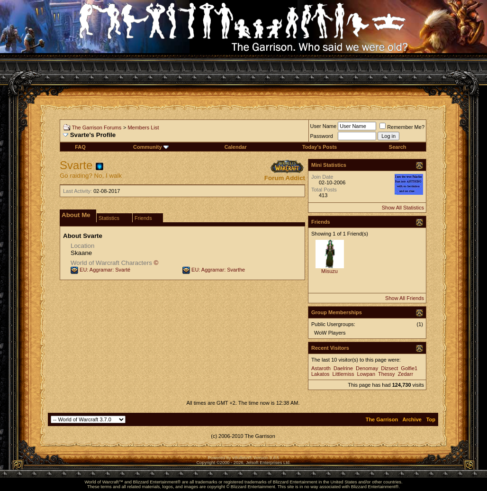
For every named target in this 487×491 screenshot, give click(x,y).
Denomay (367, 368)
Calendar (236, 147)
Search (397, 147)
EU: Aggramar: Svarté (105, 270)
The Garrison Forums (97, 127)
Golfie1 (409, 368)
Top (430, 419)
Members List (143, 127)
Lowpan (366, 374)
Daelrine (343, 368)
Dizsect (389, 368)
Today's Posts (319, 147)
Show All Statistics (403, 207)
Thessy (386, 374)
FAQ (80, 147)
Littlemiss (343, 374)
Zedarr (405, 374)
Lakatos (320, 374)
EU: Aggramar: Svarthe (218, 270)
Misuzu (329, 271)
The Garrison (382, 419)
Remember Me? (401, 127)
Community (151, 147)
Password (321, 136)
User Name (323, 126)
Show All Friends (404, 298)
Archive (412, 419)
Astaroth (321, 368)
